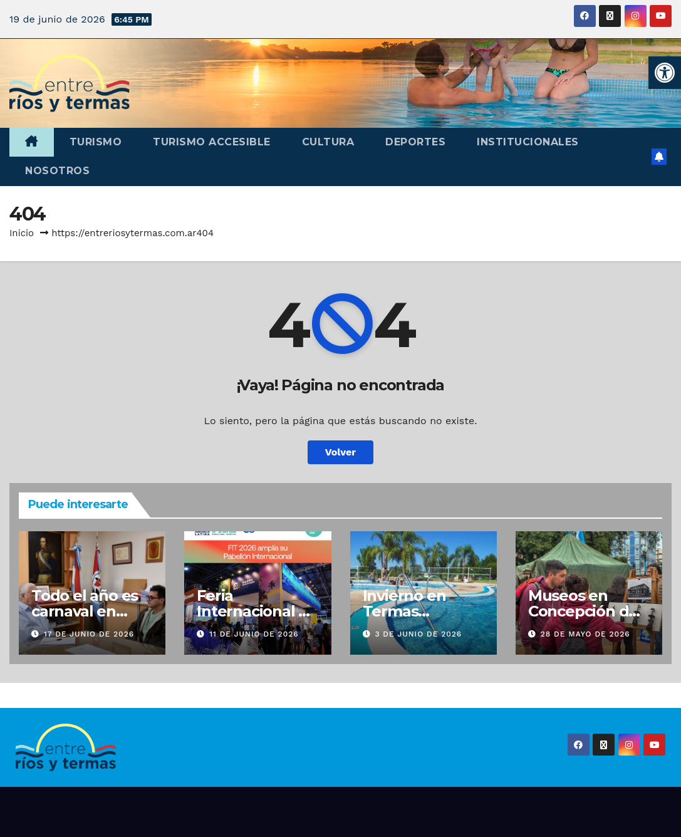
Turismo (96, 142)
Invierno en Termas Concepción (406, 611)
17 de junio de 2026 (89, 634)
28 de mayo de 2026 (585, 634)
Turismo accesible (212, 142)
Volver (340, 452)
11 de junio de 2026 (253, 634)
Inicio (21, 233)
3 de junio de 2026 (418, 634)
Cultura (328, 142)
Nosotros (57, 171)
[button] (664, 72)
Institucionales (528, 142)
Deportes (415, 142)
